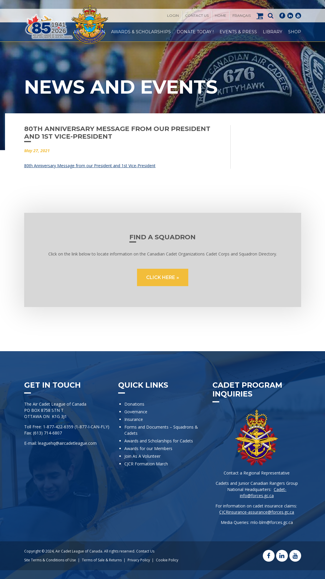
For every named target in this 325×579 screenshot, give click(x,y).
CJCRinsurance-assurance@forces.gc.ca (256, 512)
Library (272, 31)
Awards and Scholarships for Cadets (158, 441)
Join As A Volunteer (142, 456)
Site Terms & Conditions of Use (50, 560)
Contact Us (197, 15)
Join (100, 31)
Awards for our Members (148, 448)
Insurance (133, 419)
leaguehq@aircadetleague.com (67, 443)
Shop (294, 31)
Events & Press (238, 31)
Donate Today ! (195, 31)
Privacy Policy (139, 560)
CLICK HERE (160, 277)
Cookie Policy (167, 560)
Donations (134, 404)
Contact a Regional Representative (257, 473)
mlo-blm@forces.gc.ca (271, 522)
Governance (135, 411)
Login (173, 15)
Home (220, 15)
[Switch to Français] (241, 15)
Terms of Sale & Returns (102, 560)
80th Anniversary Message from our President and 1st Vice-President (90, 165)
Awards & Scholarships (141, 31)
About (81, 31)
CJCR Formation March (146, 464)
